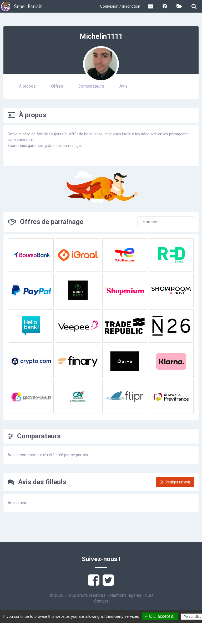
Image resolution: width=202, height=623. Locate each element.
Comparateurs (91, 86)
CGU (149, 595)
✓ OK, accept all (160, 616)
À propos (27, 86)
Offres (57, 86)
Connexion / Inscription (120, 6)
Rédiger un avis (175, 482)
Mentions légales (125, 595)
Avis (123, 86)
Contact (101, 601)
